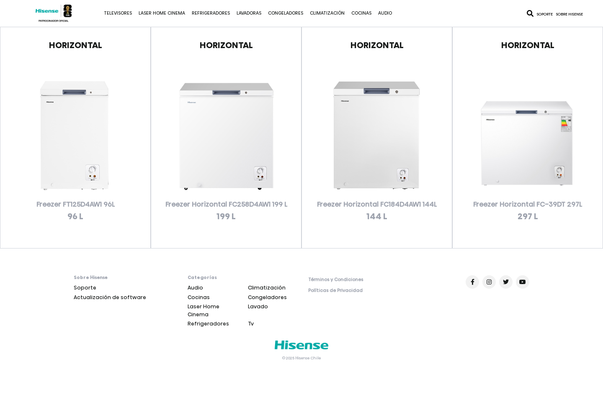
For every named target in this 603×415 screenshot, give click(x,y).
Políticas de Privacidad (335, 290)
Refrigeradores (211, 13)
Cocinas (361, 13)
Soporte (545, 14)
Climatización (327, 13)
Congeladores (285, 13)
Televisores (118, 13)
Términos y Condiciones (335, 279)
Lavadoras (249, 13)
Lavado (258, 306)
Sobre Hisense (569, 14)
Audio (385, 13)
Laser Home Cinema (162, 13)
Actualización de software (110, 297)
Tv (251, 323)
